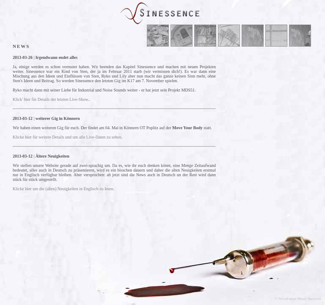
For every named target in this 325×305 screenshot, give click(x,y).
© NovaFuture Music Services (297, 299)
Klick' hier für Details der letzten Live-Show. (51, 99)
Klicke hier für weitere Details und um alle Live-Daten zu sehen (67, 137)
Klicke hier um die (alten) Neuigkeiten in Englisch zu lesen (63, 188)
